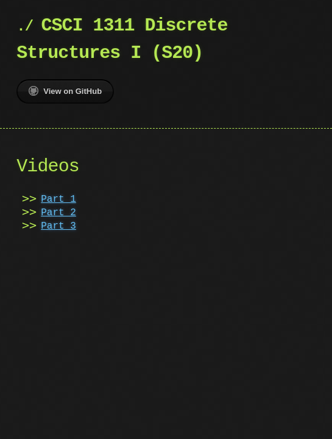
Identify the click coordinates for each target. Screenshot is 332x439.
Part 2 (58, 213)
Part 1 (58, 199)
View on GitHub (65, 91)
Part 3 (58, 226)
